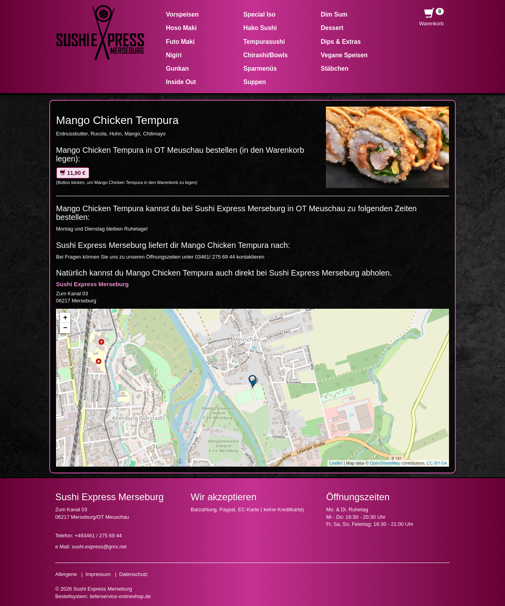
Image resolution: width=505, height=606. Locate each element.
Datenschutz (133, 574)
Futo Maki (180, 41)
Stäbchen (334, 68)
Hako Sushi (260, 27)
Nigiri (174, 55)
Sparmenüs (260, 68)
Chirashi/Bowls (265, 55)
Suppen (254, 82)
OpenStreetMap (385, 463)
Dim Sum (334, 14)
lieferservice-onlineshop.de (120, 596)
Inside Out (181, 82)
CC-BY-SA (436, 463)
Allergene (66, 574)
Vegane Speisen (344, 55)
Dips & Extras (341, 41)
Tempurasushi (264, 41)
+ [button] (65, 318)
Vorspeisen (182, 14)
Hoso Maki (181, 27)
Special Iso (259, 14)
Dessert (332, 27)
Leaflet (335, 463)
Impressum (97, 574)
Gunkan (177, 68)
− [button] (65, 328)
